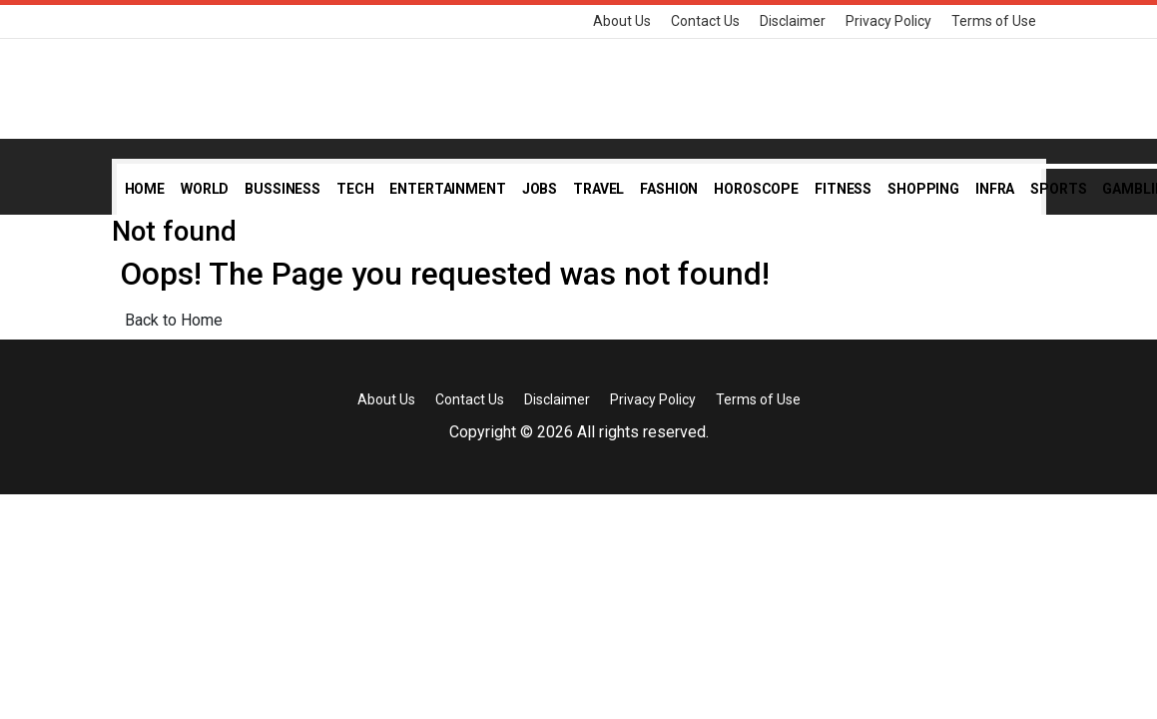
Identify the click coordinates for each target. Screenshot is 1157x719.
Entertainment (447, 189)
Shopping (923, 189)
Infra (994, 189)
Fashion (669, 189)
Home (145, 189)
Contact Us (705, 21)
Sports (1058, 189)
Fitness (843, 189)
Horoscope (756, 189)
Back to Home (174, 320)
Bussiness (282, 189)
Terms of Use (993, 21)
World (205, 189)
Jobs (539, 189)
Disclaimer (793, 21)
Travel (598, 189)
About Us (622, 21)
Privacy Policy (888, 21)
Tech (354, 189)
